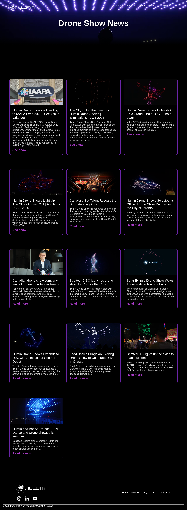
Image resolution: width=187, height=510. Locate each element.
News (152, 5)
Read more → (79, 226)
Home (119, 5)
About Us (131, 5)
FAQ (142, 5)
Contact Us (164, 5)
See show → (21, 150)
